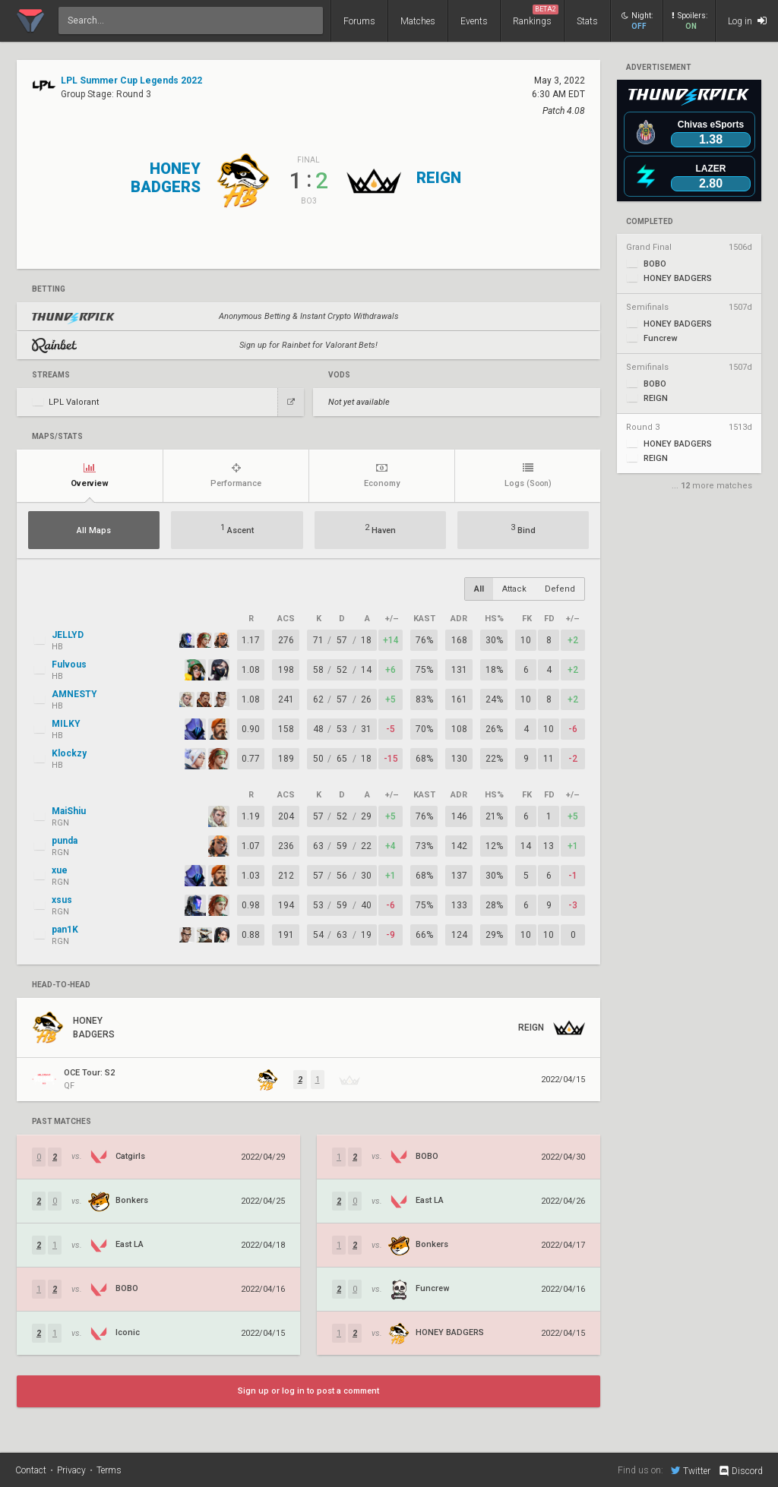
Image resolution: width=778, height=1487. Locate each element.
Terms (109, 1470)
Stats (587, 21)
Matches (417, 21)
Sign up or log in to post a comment (308, 1391)
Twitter (690, 1470)
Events (474, 21)
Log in (747, 21)
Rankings (535, 16)
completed (649, 222)
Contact (30, 1470)
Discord (740, 1471)
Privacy (71, 1470)
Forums (359, 21)
